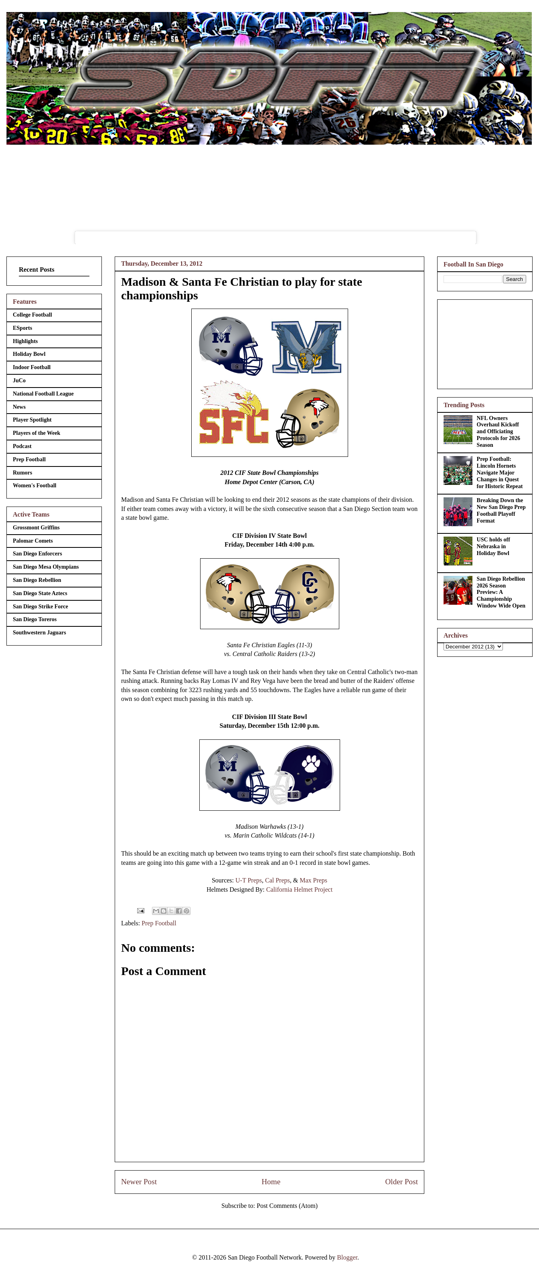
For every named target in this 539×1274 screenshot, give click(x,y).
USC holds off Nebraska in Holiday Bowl (493, 546)
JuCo (19, 381)
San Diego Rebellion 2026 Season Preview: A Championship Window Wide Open (501, 592)
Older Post (401, 1181)
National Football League (43, 394)
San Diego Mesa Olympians (46, 567)
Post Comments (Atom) (287, 1205)
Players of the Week (36, 433)
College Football (32, 315)
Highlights (25, 341)
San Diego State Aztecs (40, 593)
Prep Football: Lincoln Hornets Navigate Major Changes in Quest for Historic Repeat (500, 472)
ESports (22, 328)
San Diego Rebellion (37, 580)
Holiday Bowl (29, 354)
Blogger (347, 1257)
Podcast (22, 446)
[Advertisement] (485, 343)
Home (270, 1181)
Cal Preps (277, 880)
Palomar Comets (33, 541)
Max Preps (313, 880)
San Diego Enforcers (37, 554)
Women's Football (35, 486)
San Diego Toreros (35, 619)
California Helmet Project (299, 889)
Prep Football (159, 923)
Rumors (22, 473)
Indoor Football (32, 367)
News (19, 407)
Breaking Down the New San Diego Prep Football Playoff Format (501, 510)
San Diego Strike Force (40, 607)
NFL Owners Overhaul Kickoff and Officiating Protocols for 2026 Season (498, 431)
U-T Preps (248, 880)
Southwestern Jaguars (39, 633)
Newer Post (139, 1181)
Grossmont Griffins (36, 528)
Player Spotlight (32, 420)
